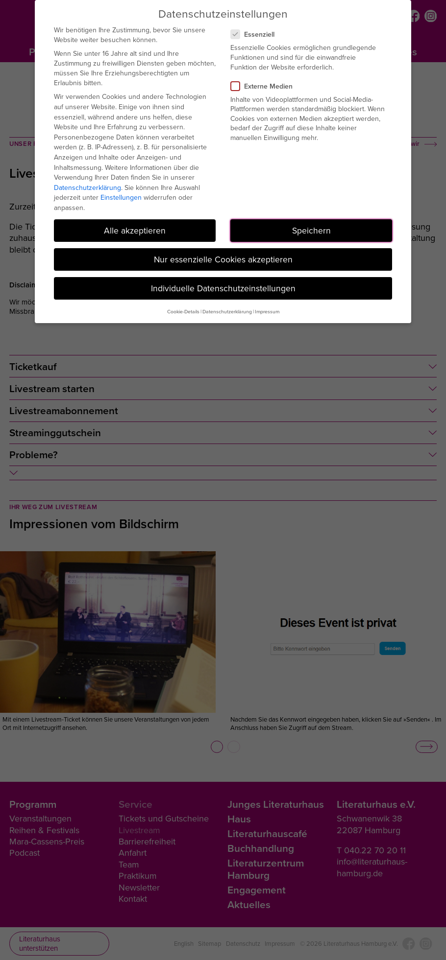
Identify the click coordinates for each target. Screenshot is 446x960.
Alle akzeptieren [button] (135, 230)
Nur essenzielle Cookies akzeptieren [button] (223, 259)
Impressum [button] (267, 311)
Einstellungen (121, 197)
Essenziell (256, 34)
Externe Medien (265, 86)
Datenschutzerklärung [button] (227, 311)
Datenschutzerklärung (87, 187)
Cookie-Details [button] (183, 311)
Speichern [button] (311, 230)
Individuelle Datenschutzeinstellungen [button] (223, 288)
